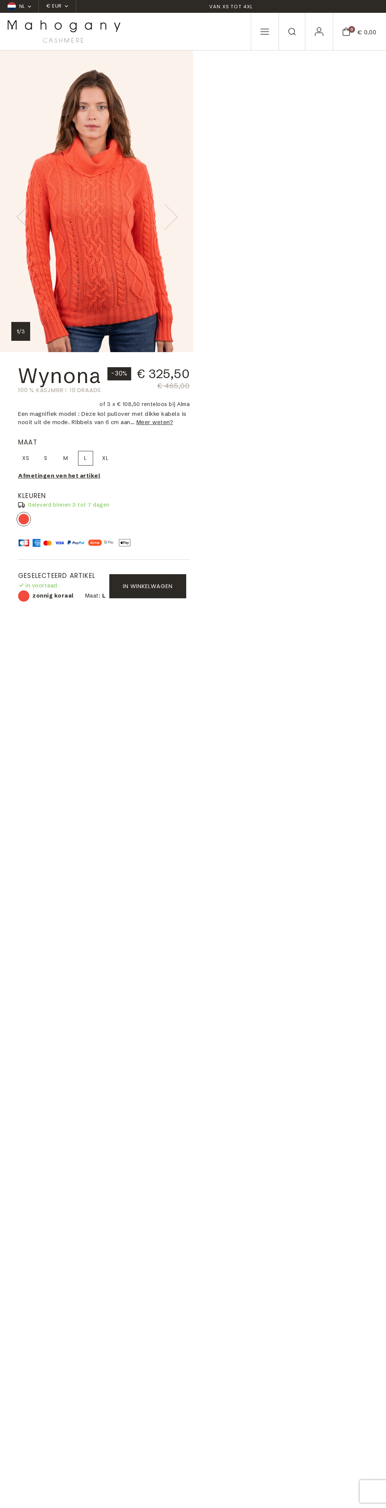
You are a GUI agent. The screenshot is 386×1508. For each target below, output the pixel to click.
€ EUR (57, 5)
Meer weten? (230, 128)
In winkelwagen (328, 295)
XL (299, 165)
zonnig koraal (217, 225)
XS (219, 165)
